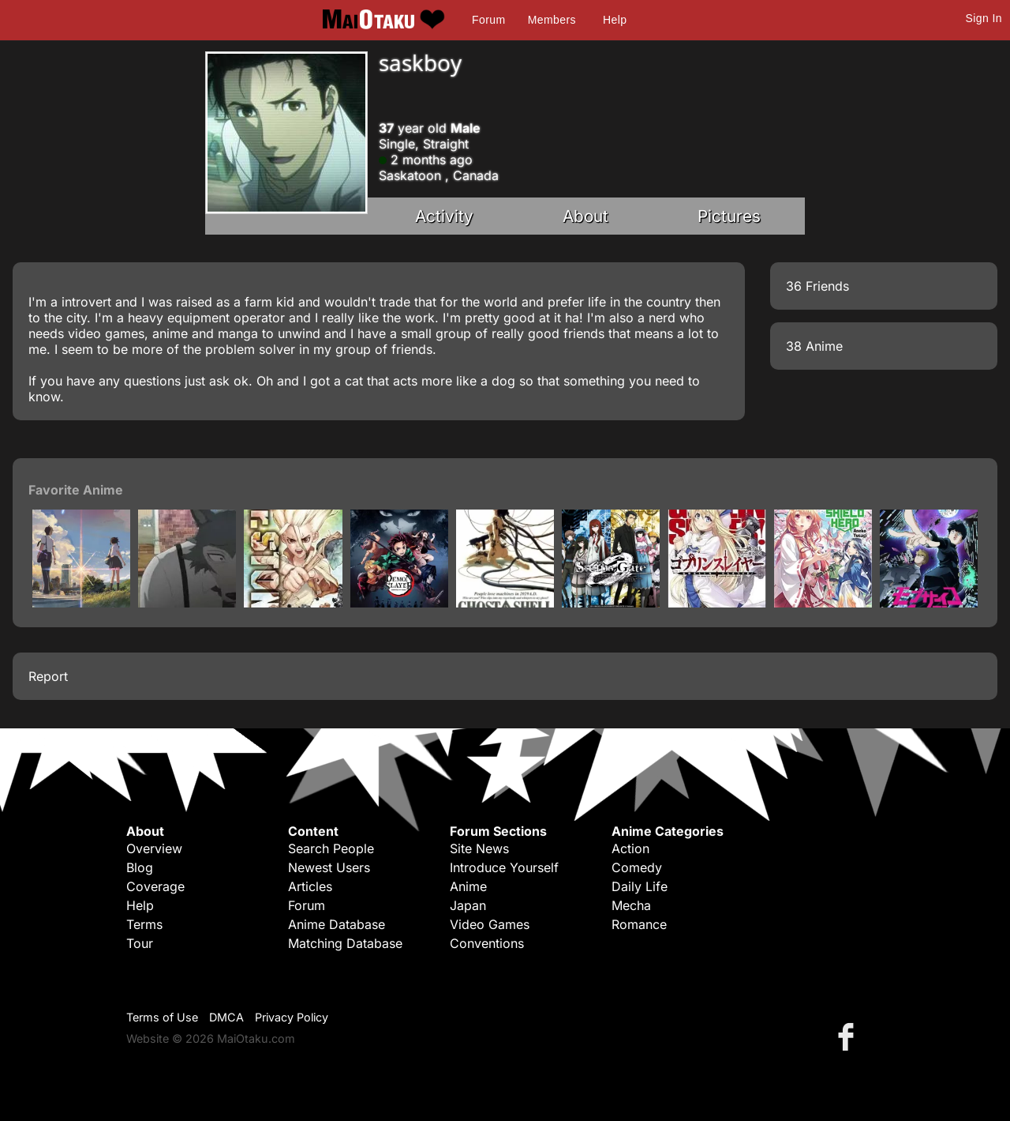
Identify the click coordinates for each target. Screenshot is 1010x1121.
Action (630, 848)
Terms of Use (162, 1017)
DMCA (226, 1017)
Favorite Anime (75, 490)
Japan (468, 905)
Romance (639, 924)
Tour (139, 943)
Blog (139, 867)
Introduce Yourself (504, 867)
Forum (488, 19)
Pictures (729, 216)
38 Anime (814, 346)
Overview (154, 848)
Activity (444, 216)
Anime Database (336, 924)
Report (48, 676)
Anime (468, 886)
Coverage (155, 886)
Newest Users (329, 867)
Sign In (984, 18)
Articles (310, 886)
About (585, 216)
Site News (479, 848)
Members (552, 19)
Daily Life (640, 886)
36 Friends (817, 286)
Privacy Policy (291, 1017)
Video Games (489, 924)
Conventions (487, 943)
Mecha (631, 905)
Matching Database (345, 943)
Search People (331, 848)
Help (615, 19)
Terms (144, 924)
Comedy (637, 867)
